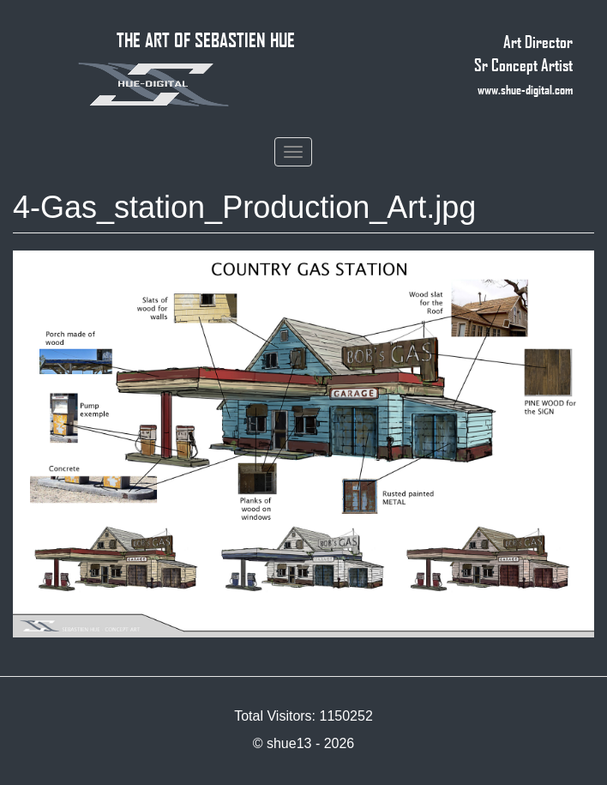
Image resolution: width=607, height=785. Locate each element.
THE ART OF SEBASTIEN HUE (206, 39)
